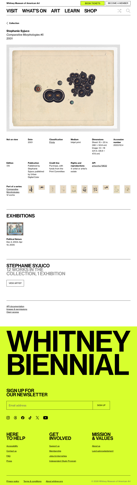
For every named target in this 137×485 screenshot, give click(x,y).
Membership (55, 451)
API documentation (15, 306)
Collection (14, 23)
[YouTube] (45, 418)
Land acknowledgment (102, 451)
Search (128, 11)
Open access (12, 312)
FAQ (8, 456)
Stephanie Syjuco (17, 30)
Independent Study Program (62, 461)
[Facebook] (23, 418)
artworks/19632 (99, 166)
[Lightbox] (63, 88)
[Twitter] (37, 418)
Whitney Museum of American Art (23, 3)
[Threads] (15, 418)
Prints (52, 142)
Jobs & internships (58, 456)
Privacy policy (12, 481)
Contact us (11, 451)
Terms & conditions (32, 481)
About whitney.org (54, 481)
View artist (15, 283)
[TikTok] (30, 418)
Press (9, 461)
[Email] (49, 405)
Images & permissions (16, 309)
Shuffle (119, 11)
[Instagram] (8, 418)
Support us (54, 446)
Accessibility (12, 446)
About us (96, 446)
